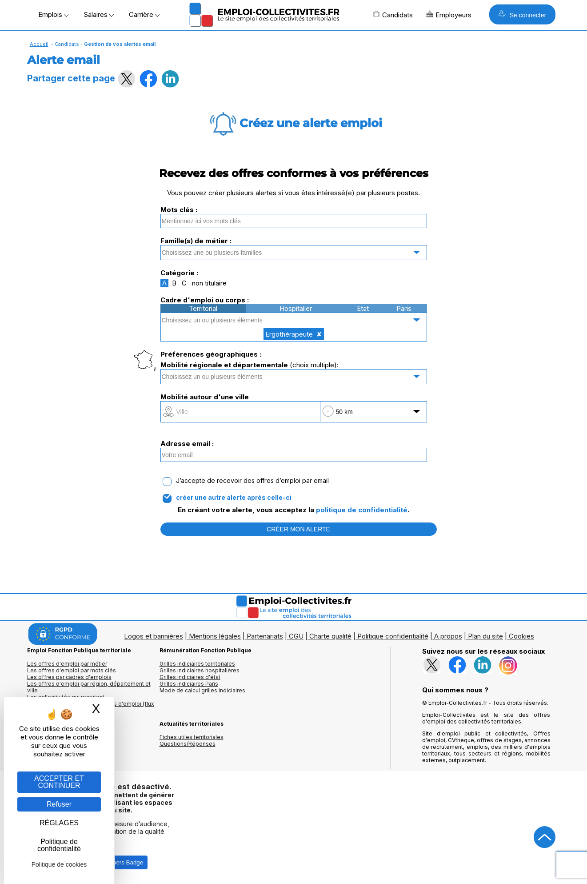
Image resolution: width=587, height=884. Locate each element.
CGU (296, 636)
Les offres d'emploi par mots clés (71, 670)
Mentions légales (215, 636)
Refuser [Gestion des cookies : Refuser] (59, 804)
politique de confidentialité (361, 510)
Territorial (203, 308)
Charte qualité (330, 636)
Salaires (99, 14)
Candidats (393, 14)
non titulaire (209, 283)
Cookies (521, 636)
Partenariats (265, 636)
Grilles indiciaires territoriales (197, 663)
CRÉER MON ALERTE (298, 529)
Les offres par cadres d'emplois (69, 677)
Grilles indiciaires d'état (190, 677)
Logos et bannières (153, 636)
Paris (403, 308)
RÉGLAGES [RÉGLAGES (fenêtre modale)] (59, 823)
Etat (363, 308)
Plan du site (485, 636)
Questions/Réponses (188, 743)
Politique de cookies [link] (59, 864)
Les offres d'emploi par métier (67, 663)
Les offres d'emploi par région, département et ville (89, 687)
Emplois (53, 14)
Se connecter (522, 14)
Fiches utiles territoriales (192, 737)
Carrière (144, 14)
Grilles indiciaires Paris (189, 683)
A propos (448, 636)
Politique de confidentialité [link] (59, 845)
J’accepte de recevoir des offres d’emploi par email (252, 480)
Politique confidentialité (392, 636)
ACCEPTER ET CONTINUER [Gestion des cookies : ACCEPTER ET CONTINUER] (59, 782)
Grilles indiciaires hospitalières (200, 670)
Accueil (39, 44)
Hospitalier (296, 308)
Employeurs (448, 14)
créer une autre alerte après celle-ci (234, 497)
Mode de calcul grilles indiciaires (202, 690)
